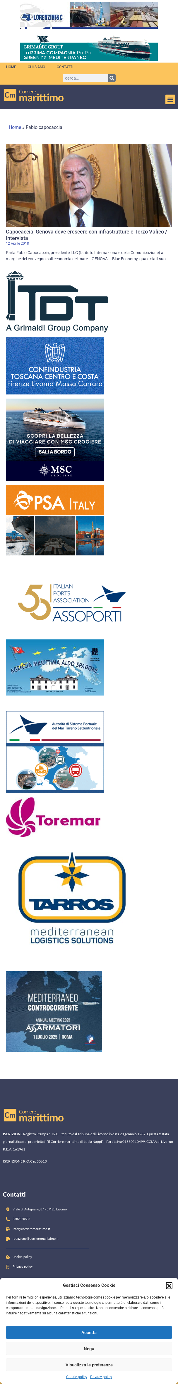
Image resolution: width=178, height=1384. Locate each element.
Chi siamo (36, 67)
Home (11, 67)
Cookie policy (76, 1377)
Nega (89, 1348)
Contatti (65, 67)
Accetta (89, 1332)
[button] (169, 1285)
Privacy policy (101, 1377)
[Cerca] (112, 78)
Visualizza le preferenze (89, 1365)
